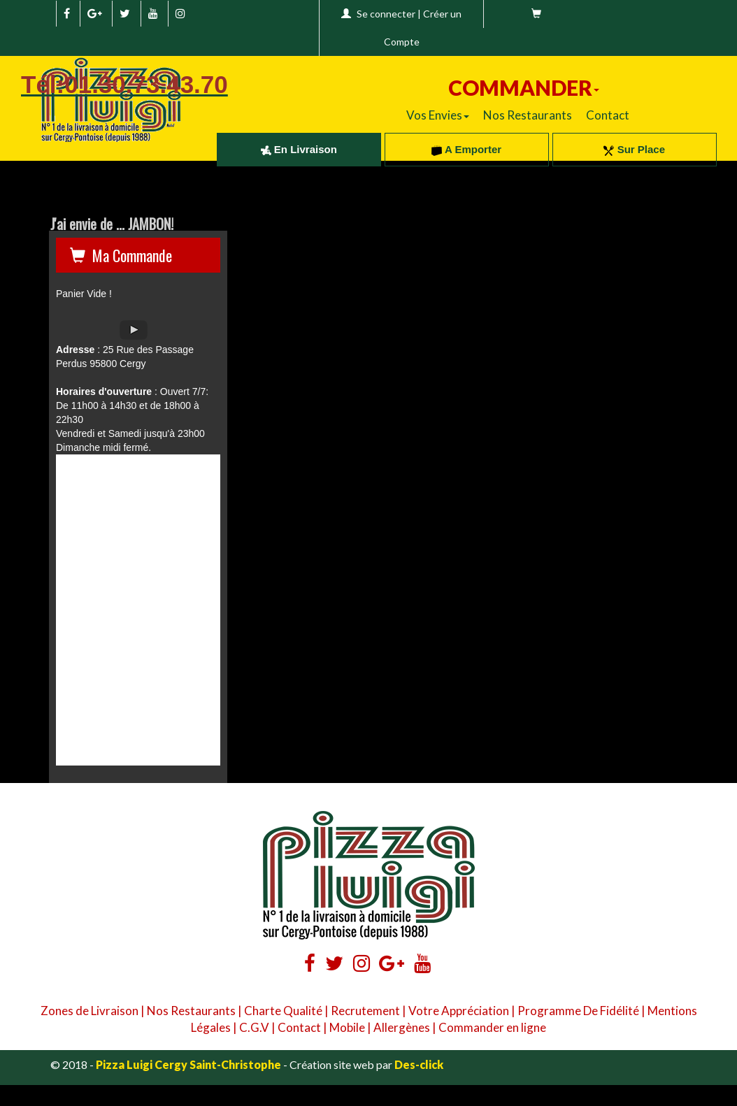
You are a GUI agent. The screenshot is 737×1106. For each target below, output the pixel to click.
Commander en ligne (492, 1027)
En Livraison (299, 149)
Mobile (347, 1027)
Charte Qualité (283, 1010)
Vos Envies (437, 115)
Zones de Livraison (89, 1010)
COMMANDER (523, 87)
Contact (607, 115)
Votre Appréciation (458, 1010)
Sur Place (634, 149)
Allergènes (401, 1027)
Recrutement (365, 1010)
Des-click (418, 1064)
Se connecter (386, 14)
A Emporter (466, 149)
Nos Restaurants (527, 115)
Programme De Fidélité (578, 1010)
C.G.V (254, 1027)
